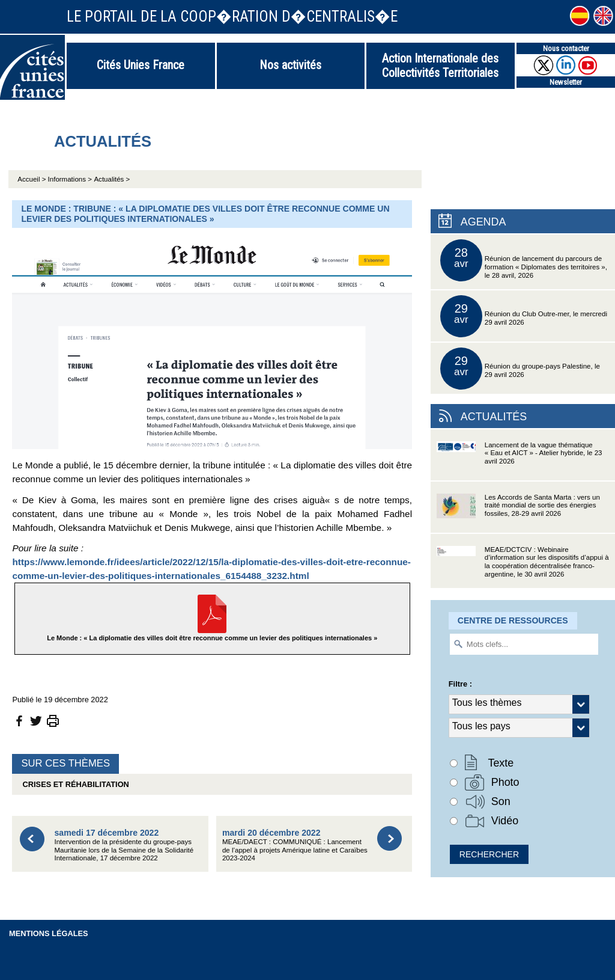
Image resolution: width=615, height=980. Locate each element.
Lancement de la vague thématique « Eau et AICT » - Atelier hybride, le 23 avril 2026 (519, 460)
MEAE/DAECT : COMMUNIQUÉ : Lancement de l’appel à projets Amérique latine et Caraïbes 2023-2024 (295, 845)
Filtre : (460, 683)
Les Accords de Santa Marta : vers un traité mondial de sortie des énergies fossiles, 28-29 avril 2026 (518, 513)
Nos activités (290, 65)
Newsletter (566, 82)
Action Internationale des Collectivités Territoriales (440, 65)
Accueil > (32, 179)
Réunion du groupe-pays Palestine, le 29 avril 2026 (520, 369)
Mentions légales (48, 933)
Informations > (70, 179)
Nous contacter (566, 48)
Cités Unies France (140, 65)
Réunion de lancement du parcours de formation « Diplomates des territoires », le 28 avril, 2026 (523, 260)
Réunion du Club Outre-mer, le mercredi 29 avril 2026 (523, 316)
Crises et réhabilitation (73, 784)
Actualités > (112, 179)
